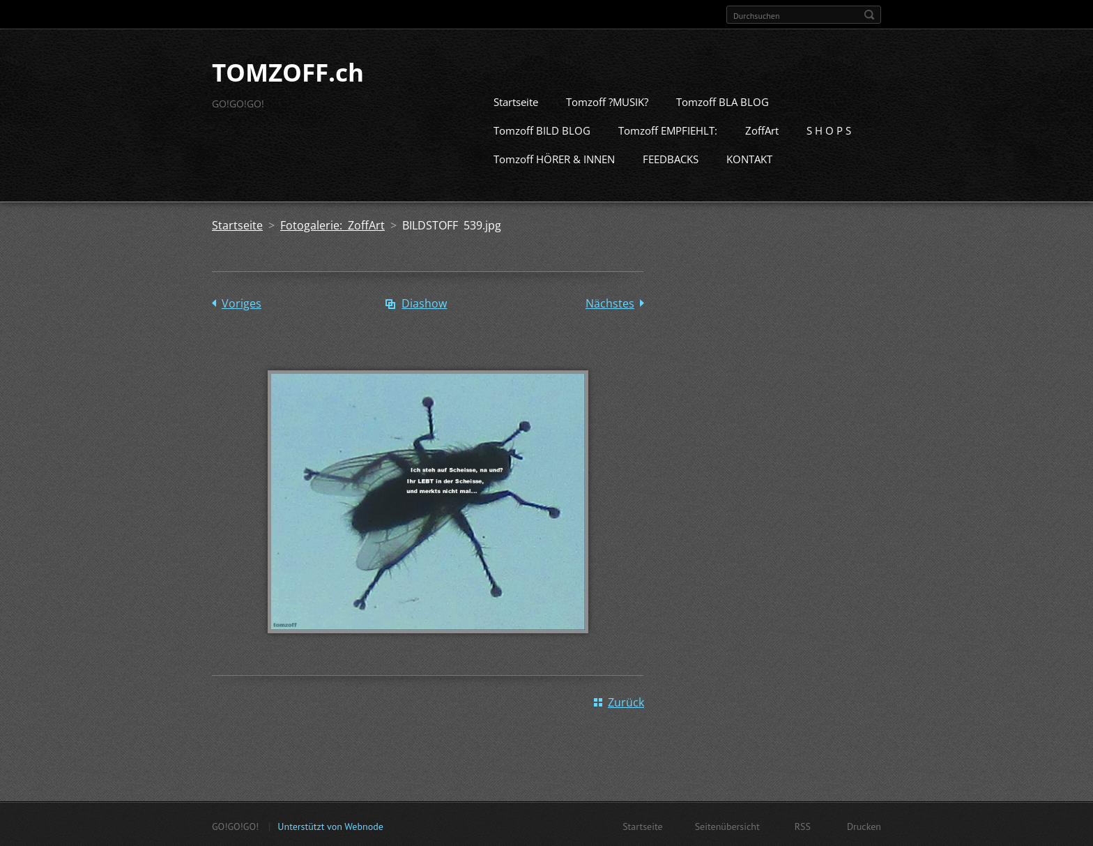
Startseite (516, 100)
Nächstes (610, 302)
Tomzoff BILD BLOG (542, 129)
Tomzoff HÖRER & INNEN (554, 158)
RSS (803, 825)
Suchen (869, 14)
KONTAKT (749, 158)
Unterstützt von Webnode (330, 825)
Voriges (241, 302)
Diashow (424, 302)
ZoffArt (762, 129)
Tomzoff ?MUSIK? (607, 100)
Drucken (864, 825)
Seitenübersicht (727, 825)
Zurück (626, 701)
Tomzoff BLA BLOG (722, 100)
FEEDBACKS (670, 158)
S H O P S (829, 129)
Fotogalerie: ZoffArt (332, 224)
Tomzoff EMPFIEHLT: (667, 129)
